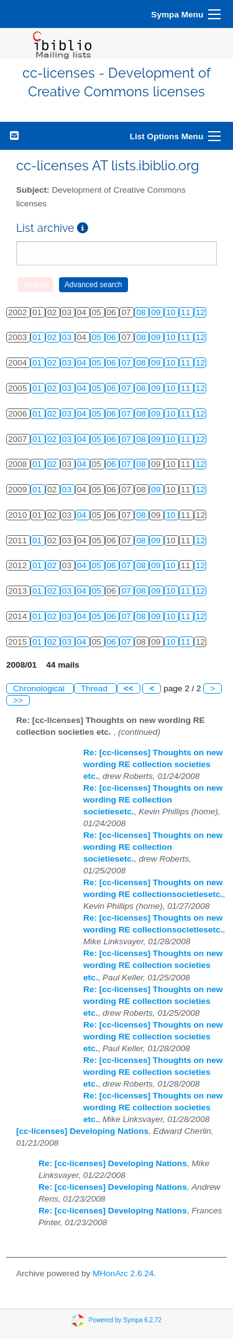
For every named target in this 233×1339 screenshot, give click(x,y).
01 (38, 337)
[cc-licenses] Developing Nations (82, 1131)
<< (129, 688)
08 (142, 312)
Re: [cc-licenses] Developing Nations (113, 1163)
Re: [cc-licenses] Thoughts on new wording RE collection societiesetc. (152, 799)
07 (127, 362)
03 (68, 337)
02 (53, 337)
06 (113, 337)
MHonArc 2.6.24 (123, 1273)
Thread (95, 688)
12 (200, 312)
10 (172, 312)
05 (98, 337)
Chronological (40, 688)
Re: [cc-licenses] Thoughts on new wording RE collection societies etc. (152, 764)
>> (18, 700)
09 (157, 312)
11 (187, 312)
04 (83, 362)
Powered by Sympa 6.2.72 (125, 1320)
